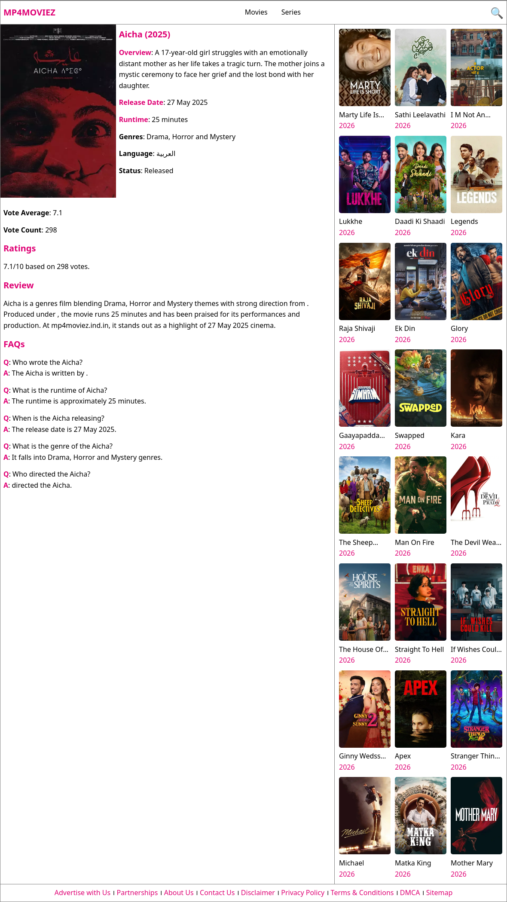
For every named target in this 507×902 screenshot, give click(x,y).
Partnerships (137, 892)
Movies (256, 12)
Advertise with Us (82, 892)
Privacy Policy (302, 892)
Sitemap (439, 892)
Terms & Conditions (362, 892)
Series (291, 12)
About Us (179, 892)
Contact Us (217, 892)
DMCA (410, 892)
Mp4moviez (29, 12)
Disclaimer (258, 892)
